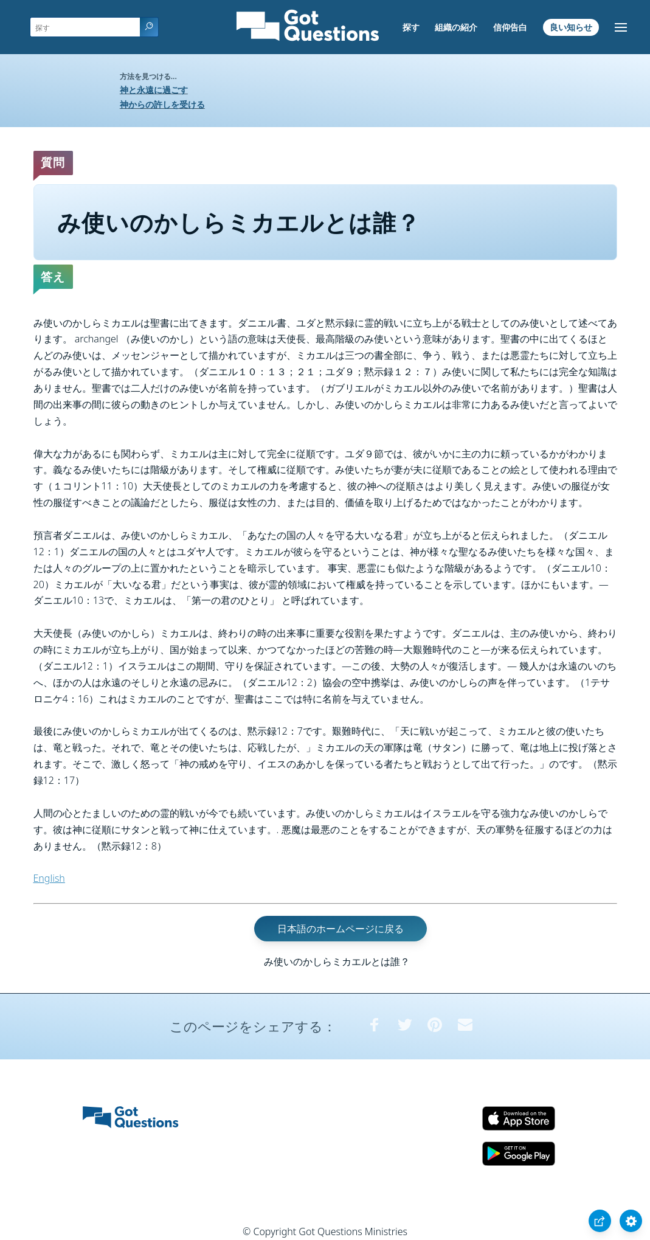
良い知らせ (571, 27)
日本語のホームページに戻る (340, 928)
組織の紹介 (456, 27)
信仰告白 (510, 27)
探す (411, 27)
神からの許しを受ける (162, 104)
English (49, 878)
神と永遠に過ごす (154, 89)
